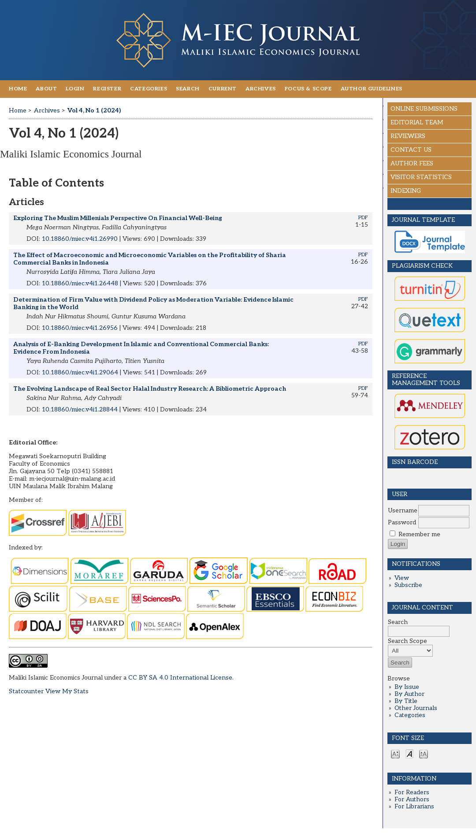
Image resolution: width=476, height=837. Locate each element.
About (46, 89)
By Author (409, 694)
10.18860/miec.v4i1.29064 (80, 372)
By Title (405, 701)
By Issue (406, 687)
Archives (260, 89)
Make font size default (409, 753)
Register (107, 89)
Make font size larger (423, 753)
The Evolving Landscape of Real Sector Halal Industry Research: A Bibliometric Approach (149, 388)
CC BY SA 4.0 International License (180, 677)
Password (402, 522)
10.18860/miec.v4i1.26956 (80, 328)
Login (75, 89)
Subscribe (408, 585)
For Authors (411, 799)
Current (222, 89)
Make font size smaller (395, 753)
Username (402, 510)
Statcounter (26, 691)
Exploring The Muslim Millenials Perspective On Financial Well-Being (117, 218)
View (401, 578)
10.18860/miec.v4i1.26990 (80, 239)
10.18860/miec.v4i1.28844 (80, 409)
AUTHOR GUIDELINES (371, 89)
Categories (409, 715)
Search (188, 89)
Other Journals (415, 708)
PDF (363, 217)
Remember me (419, 534)
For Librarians (414, 806)
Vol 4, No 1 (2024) (94, 110)
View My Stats (67, 691)
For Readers (411, 792)
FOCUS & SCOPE (308, 89)
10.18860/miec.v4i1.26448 (80, 283)
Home (18, 89)
